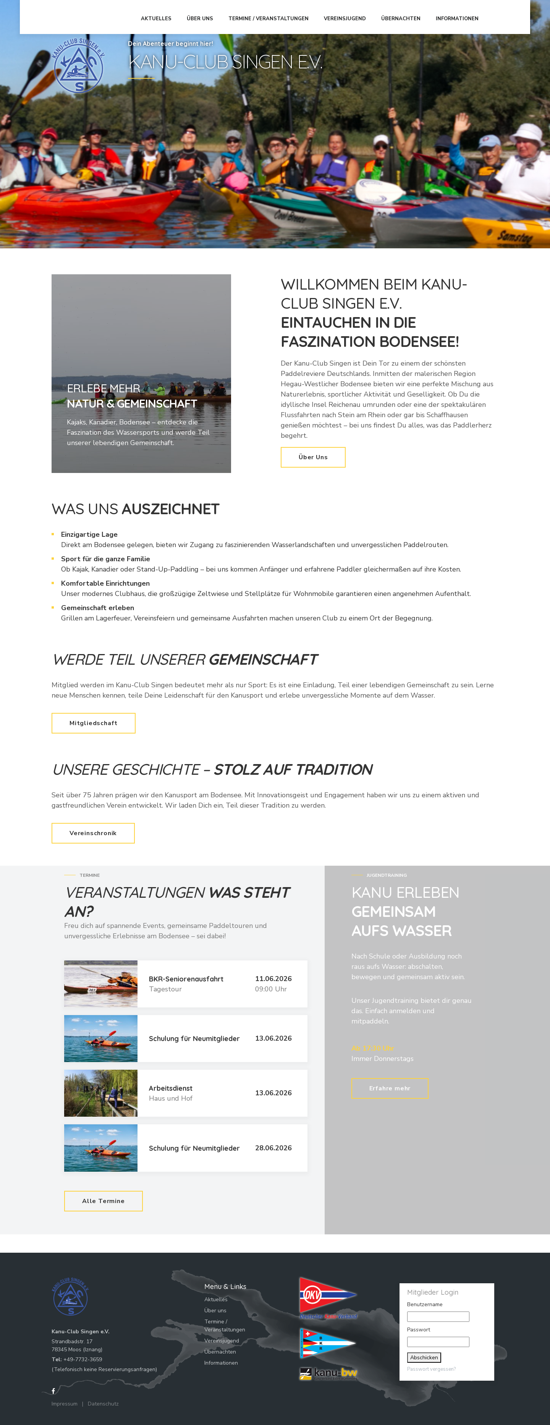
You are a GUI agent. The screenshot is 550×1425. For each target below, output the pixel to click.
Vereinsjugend (348, 16)
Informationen (459, 16)
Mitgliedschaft (94, 723)
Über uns (202, 16)
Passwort (418, 1329)
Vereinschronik (93, 833)
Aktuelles (159, 16)
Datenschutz (103, 1403)
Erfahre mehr (390, 1086)
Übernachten (403, 16)
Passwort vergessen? (431, 1369)
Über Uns (313, 457)
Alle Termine (103, 1201)
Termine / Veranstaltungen (271, 16)
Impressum (65, 1403)
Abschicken (424, 1357)
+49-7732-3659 (82, 1359)
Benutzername (425, 1304)
